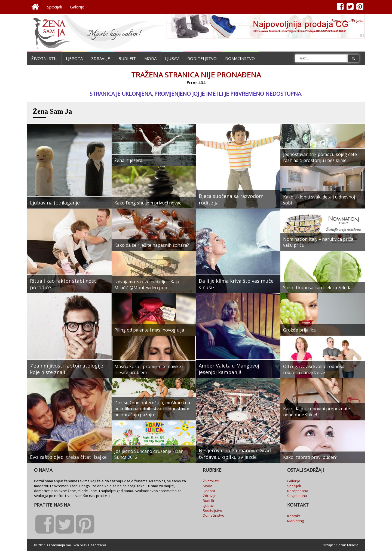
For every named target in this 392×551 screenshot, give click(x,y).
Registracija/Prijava (347, 20)
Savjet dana (297, 495)
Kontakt (293, 515)
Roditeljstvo (202, 58)
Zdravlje (100, 58)
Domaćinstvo (240, 58)
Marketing (295, 520)
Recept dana (297, 490)
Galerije (77, 7)
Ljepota (74, 58)
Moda (150, 58)
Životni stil (44, 58)
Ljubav (172, 58)
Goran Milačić (347, 545)
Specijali (54, 7)
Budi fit (127, 58)
